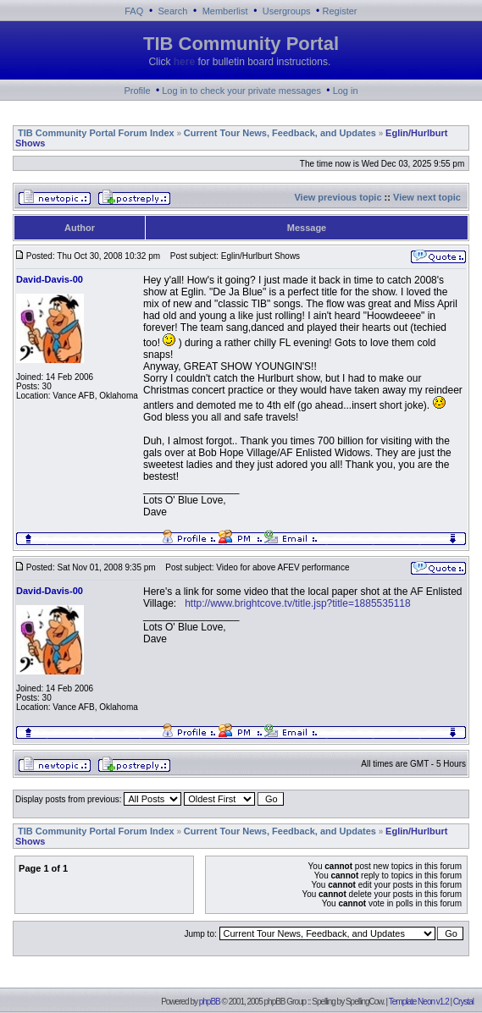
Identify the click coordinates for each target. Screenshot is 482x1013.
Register (340, 11)
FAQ (134, 11)
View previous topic (337, 197)
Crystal (463, 1001)
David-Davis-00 (49, 279)
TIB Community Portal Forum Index (96, 133)
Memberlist (225, 11)
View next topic (427, 197)
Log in (345, 90)
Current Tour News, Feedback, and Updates (280, 133)
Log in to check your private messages (241, 90)
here (184, 62)
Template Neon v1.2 (419, 1001)
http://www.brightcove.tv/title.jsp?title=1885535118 (298, 603)
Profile (137, 90)
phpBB (209, 1001)
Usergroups (287, 11)
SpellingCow (364, 1001)
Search (173, 11)
